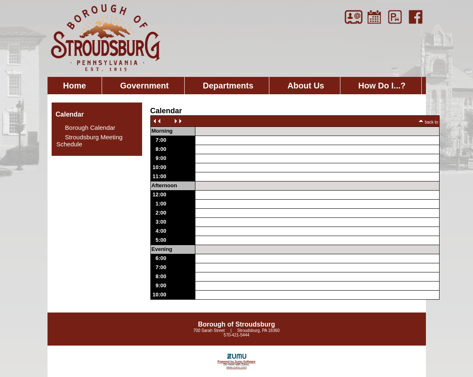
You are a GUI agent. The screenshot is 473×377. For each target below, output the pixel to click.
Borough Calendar (86, 127)
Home (74, 85)
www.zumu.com (236, 367)
